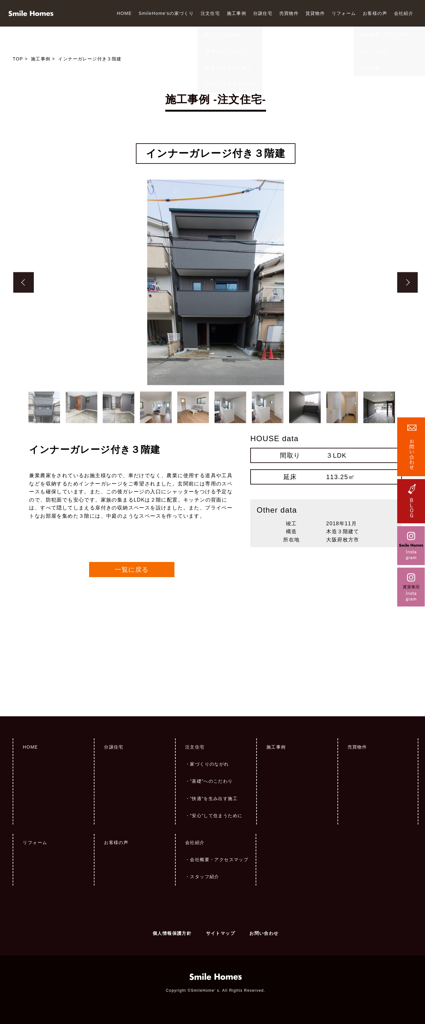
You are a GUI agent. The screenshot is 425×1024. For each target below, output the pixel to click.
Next (407, 282)
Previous (23, 282)
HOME (124, 13)
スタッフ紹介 (204, 876)
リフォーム (344, 13)
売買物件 (289, 13)
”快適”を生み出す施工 (214, 798)
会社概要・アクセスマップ (219, 859)
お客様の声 (375, 13)
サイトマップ (220, 933)
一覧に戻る (132, 569)
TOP (18, 58)
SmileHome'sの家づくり (166, 13)
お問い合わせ (263, 933)
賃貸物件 (315, 13)
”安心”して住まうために (216, 815)
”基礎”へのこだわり (211, 781)
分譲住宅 (263, 13)
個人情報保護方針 (172, 933)
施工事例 (236, 13)
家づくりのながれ (209, 764)
